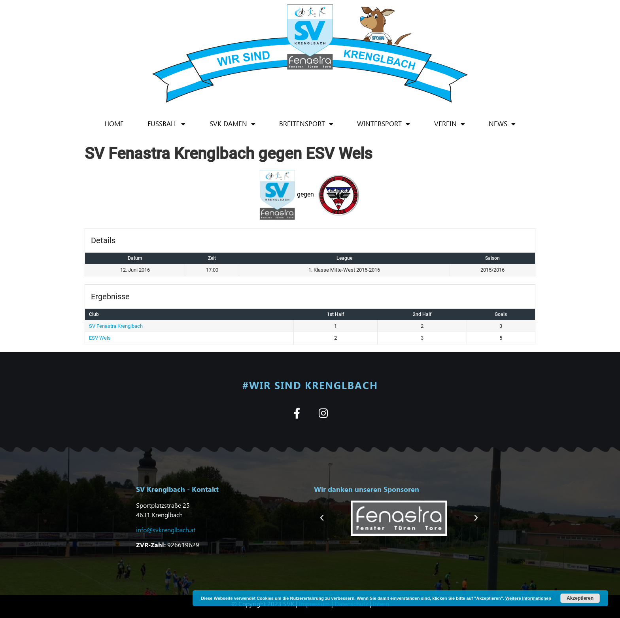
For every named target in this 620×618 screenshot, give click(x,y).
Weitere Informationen (528, 598)
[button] (322, 518)
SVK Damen (232, 124)
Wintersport (383, 124)
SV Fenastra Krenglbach (116, 326)
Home (114, 123)
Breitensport (306, 124)
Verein (449, 124)
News (502, 124)
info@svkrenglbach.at (165, 529)
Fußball (166, 124)
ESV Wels (100, 338)
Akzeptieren (580, 598)
